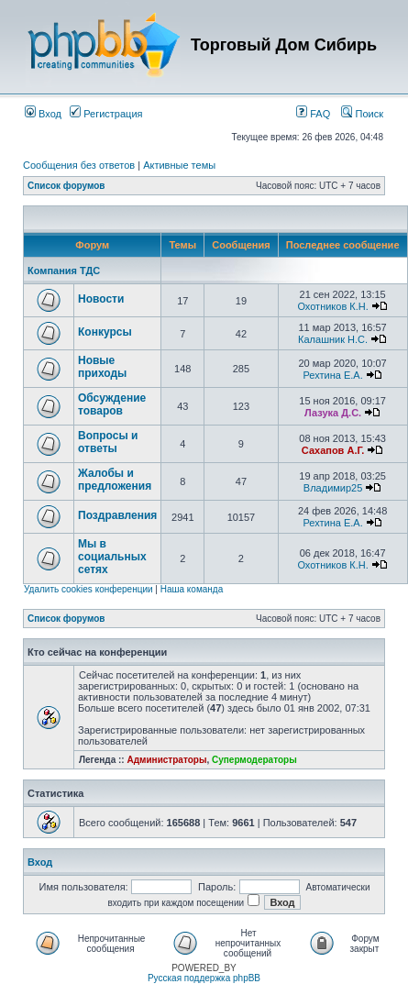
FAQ (313, 113)
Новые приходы (102, 367)
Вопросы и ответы (108, 442)
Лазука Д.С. (332, 412)
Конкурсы (105, 332)
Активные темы (179, 165)
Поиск (362, 113)
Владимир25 (333, 487)
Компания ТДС (64, 270)
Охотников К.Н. (332, 306)
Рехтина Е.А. (332, 375)
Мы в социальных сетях (112, 556)
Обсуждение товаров (112, 404)
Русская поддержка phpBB (204, 978)
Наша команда (192, 589)
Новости (101, 299)
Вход (43, 113)
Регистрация (106, 113)
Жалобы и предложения (114, 479)
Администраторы (166, 760)
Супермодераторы (254, 760)
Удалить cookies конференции (88, 589)
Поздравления (117, 515)
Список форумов (66, 186)
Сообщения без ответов (79, 165)
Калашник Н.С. (333, 339)
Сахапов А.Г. (333, 450)
